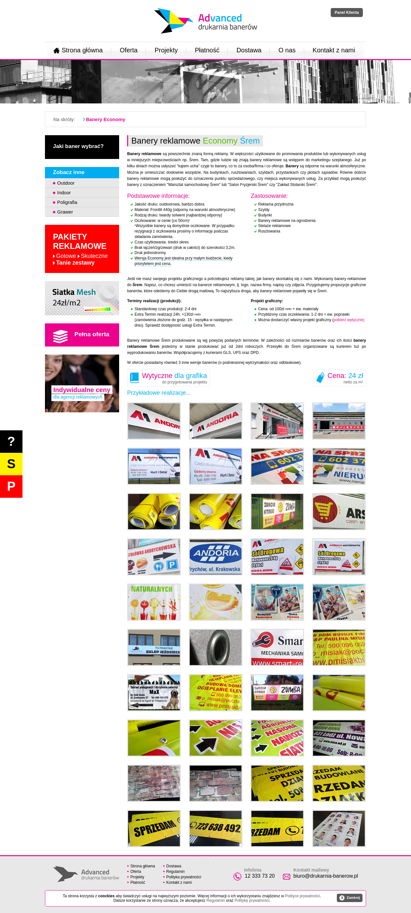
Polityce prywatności (302, 896)
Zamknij (349, 897)
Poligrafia (67, 202)
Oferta (129, 50)
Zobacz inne (68, 172)
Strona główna (78, 50)
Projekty (166, 50)
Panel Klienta (347, 12)
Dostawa (248, 50)
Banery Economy (106, 119)
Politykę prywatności (251, 900)
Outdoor (65, 183)
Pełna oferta (81, 336)
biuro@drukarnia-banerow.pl (325, 876)
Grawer (65, 212)
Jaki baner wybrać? (78, 146)
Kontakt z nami (334, 50)
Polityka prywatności (183, 877)
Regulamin (175, 871)
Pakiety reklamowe (80, 249)
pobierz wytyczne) (349, 320)
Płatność (207, 50)
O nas (286, 50)
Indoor (64, 192)
